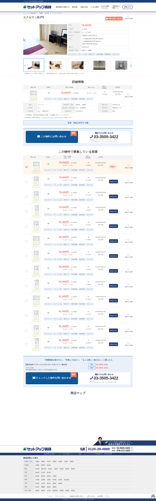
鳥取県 (54, 483)
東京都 (37, 468)
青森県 (43, 461)
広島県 (37, 483)
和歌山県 (66, 479)
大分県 (49, 490)
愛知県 (37, 476)
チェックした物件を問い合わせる (56, 375)
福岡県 (37, 490)
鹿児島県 (55, 490)
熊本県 (43, 490)
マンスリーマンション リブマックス (51, 117)
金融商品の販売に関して (77, 496)
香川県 (37, 486)
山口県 (43, 483)
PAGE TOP (153, 496)
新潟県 (49, 465)
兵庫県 (43, 479)
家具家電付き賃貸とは (63, 7)
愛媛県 (43, 486)
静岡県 (43, 476)
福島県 (72, 461)
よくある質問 (94, 7)
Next (64, 40)
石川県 (43, 472)
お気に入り (127, 7)
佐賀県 (67, 490)
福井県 (37, 472)
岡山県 (49, 483)
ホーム (50, 496)
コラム (107, 496)
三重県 (54, 476)
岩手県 (49, 461)
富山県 (49, 472)
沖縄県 (73, 490)
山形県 (66, 461)
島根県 (60, 483)
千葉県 (41, 13)
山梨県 (37, 465)
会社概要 (100, 496)
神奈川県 (43, 468)
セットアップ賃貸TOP (29, 13)
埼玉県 (50, 468)
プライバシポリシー (61, 496)
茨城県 (61, 468)
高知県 (49, 486)
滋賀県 (60, 479)
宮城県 (60, 461)
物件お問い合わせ (115, 18)
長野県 (43, 465)
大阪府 (37, 479)
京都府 (49, 479)
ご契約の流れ (84, 7)
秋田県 (54, 461)
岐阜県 (49, 476)
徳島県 (54, 486)
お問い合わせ (91, 496)
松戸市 (47, 13)
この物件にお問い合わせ (59, 134)
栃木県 (67, 468)
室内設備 (74, 7)
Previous (25, 40)
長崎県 (61, 490)
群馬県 (73, 468)
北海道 (37, 461)
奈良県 (54, 479)
